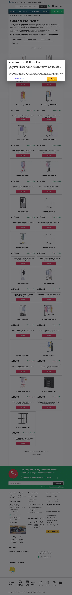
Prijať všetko (51, 79)
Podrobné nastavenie (19, 78)
